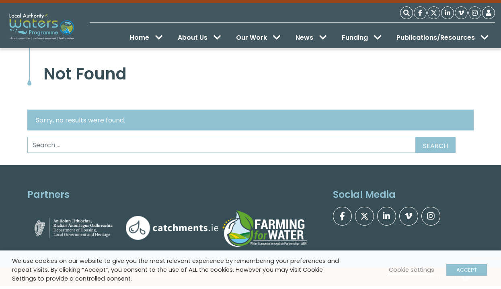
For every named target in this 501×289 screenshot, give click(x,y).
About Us (199, 37)
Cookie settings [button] (411, 270)
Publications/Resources (442, 37)
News (311, 37)
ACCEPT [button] (466, 270)
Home (146, 37)
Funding (361, 37)
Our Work (258, 37)
